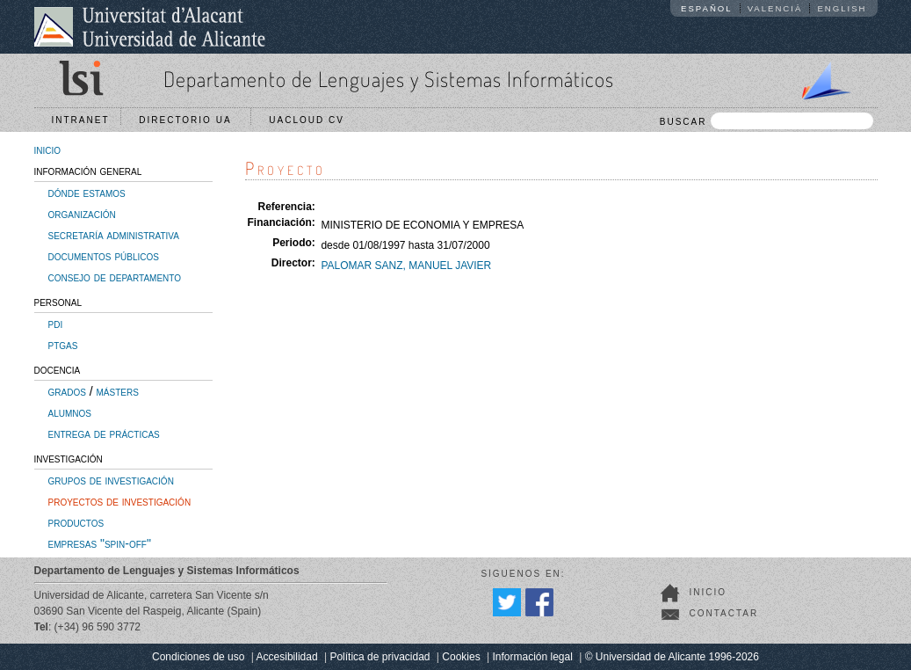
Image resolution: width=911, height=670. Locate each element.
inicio (47, 149)
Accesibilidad (287, 657)
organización (82, 214)
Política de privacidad (379, 657)
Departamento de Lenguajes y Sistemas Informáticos (388, 78)
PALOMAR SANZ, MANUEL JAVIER (406, 265)
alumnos (69, 412)
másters (118, 391)
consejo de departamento (115, 277)
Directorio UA (189, 120)
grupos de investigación (111, 480)
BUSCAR (766, 121)
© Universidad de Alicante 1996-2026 (672, 657)
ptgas (63, 345)
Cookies (461, 657)
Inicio (708, 592)
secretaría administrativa (113, 235)
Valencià (775, 8)
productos (76, 522)
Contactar (724, 613)
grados (67, 391)
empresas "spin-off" (99, 543)
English (841, 8)
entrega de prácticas (104, 433)
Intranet (81, 120)
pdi (55, 324)
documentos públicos (104, 256)
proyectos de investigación (120, 501)
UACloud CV (310, 120)
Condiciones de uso (198, 657)
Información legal (532, 657)
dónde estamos (87, 193)
